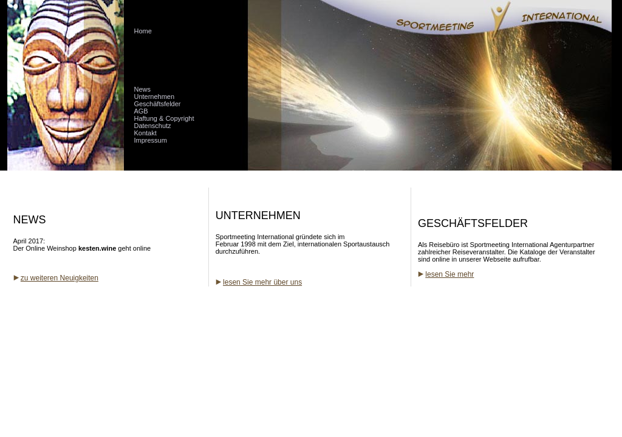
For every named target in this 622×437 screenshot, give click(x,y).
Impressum (150, 140)
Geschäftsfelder (157, 103)
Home (142, 31)
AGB (141, 111)
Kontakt (145, 133)
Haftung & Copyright (164, 118)
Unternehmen (154, 96)
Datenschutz (152, 125)
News (142, 89)
